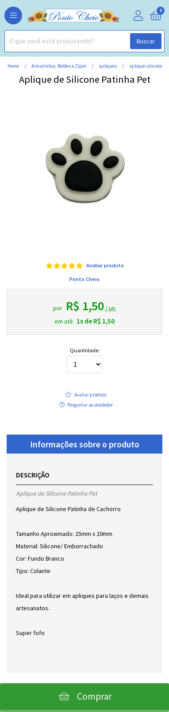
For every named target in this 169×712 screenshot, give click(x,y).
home (14, 66)
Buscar (146, 41)
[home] (60, 16)
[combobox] (84, 41)
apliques (108, 66)
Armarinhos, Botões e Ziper (59, 66)
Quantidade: (84, 360)
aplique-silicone (145, 66)
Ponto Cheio (84, 279)
